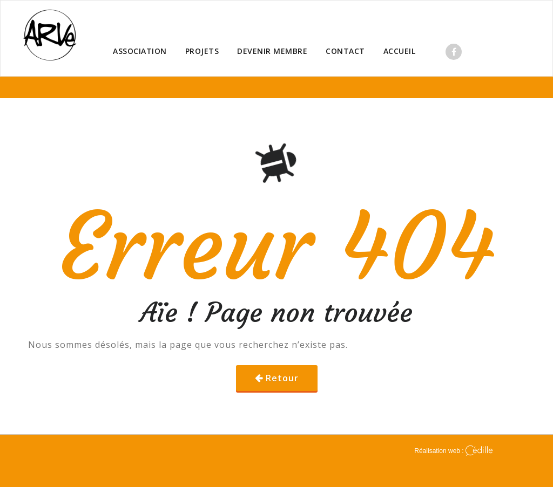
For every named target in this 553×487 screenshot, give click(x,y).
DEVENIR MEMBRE (272, 51)
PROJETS (202, 51)
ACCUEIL (399, 51)
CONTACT (345, 51)
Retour (282, 378)
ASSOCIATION (140, 51)
